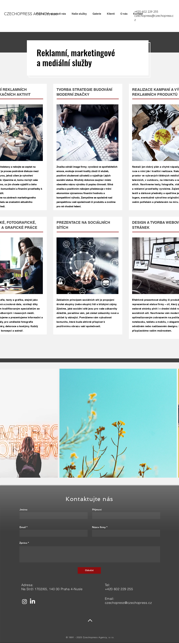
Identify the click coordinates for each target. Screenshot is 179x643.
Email (23, 527)
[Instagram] (24, 601)
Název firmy (99, 527)
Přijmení (97, 509)
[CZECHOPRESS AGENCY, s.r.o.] (31, 13)
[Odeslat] (89, 570)
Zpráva (23, 543)
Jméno (23, 509)
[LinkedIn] (32, 601)
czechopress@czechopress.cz (128, 603)
